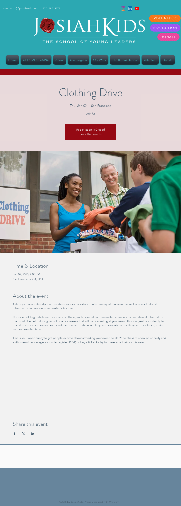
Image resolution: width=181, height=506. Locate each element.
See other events (91, 134)
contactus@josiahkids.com (20, 8)
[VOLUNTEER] (165, 18)
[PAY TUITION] (165, 28)
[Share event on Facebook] (14, 433)
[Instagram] (123, 8)
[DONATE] (168, 37)
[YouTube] (137, 8)
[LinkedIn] (130, 8)
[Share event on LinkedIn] (32, 433)
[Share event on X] (23, 433)
